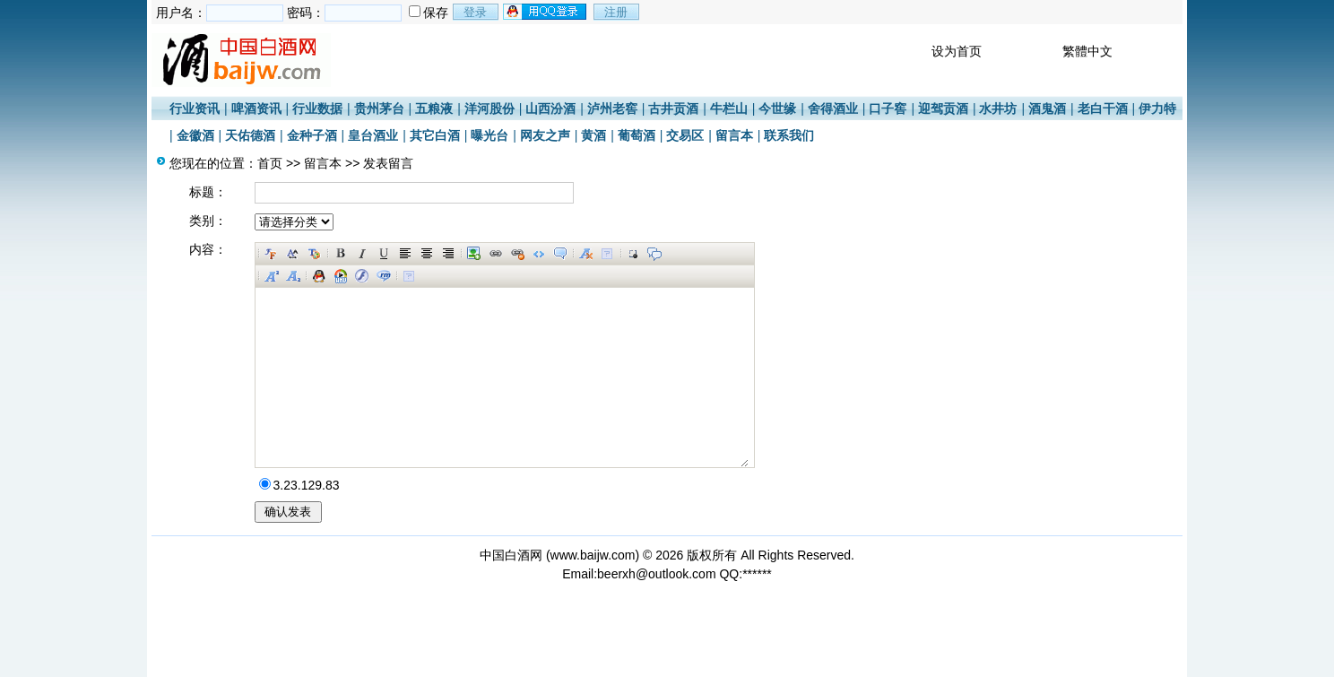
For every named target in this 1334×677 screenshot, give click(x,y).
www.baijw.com (593, 555)
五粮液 (434, 108)
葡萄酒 (636, 135)
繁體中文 (1087, 51)
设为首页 (956, 51)
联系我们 (789, 135)
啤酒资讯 (256, 108)
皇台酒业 (373, 135)
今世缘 (777, 108)
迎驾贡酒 (943, 108)
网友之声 (545, 135)
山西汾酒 (550, 108)
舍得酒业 (833, 108)
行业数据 (317, 108)
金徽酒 (195, 135)
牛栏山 (729, 108)
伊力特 (1157, 108)
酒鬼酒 (1047, 108)
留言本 (734, 135)
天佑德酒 (250, 135)
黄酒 (593, 135)
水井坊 (998, 108)
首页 (269, 163)
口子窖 (887, 108)
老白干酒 (1103, 108)
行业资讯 (194, 108)
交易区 (685, 135)
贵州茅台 (379, 108)
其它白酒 (435, 135)
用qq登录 (546, 12)
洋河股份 (489, 108)
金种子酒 (312, 135)
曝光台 (489, 135)
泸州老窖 (612, 108)
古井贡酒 (673, 108)
